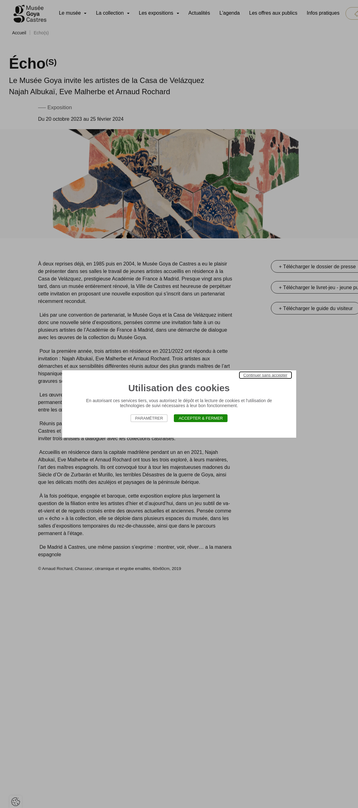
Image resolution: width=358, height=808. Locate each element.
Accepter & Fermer (201, 418)
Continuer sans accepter (265, 375)
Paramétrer (149, 418)
